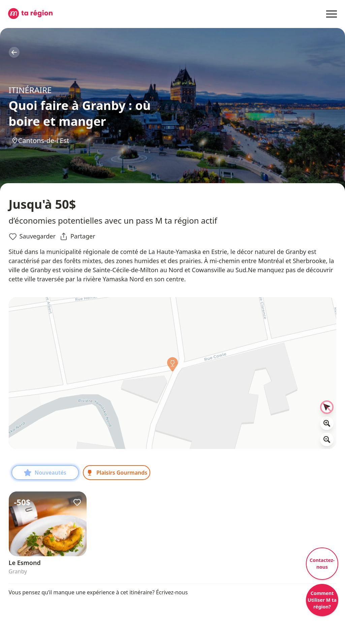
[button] (172, 366)
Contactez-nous (322, 563)
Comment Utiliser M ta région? (322, 600)
